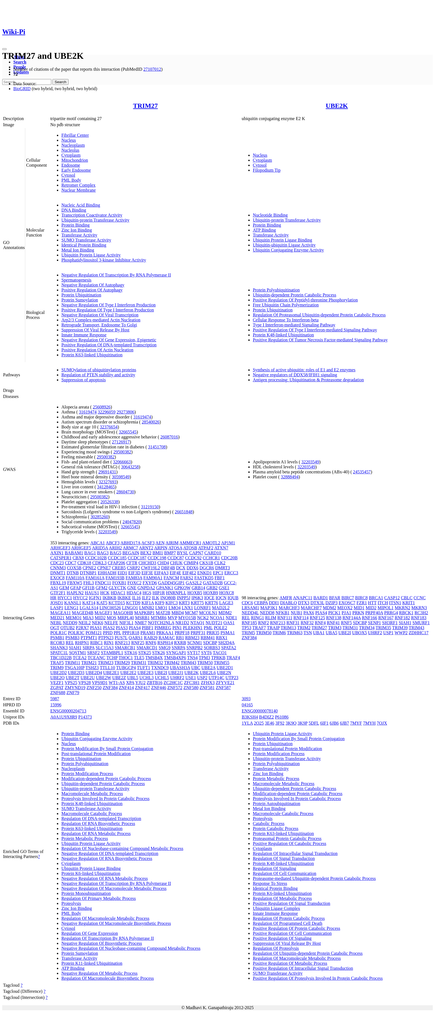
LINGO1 (130, 607)
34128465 (106, 486)
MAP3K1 (268, 607)
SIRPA (89, 647)
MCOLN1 (208, 612)
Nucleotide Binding (270, 215)
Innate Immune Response (84, 334)
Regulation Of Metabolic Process (282, 898)
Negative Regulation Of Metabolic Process (99, 973)
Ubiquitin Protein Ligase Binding (282, 240)
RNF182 (402, 617)
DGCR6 (206, 567)
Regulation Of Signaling (274, 868)
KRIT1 (408, 602)
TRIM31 (138, 662)
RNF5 (346, 622)
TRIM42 (172, 662)
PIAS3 (122, 627)
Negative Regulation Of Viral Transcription (99, 315)
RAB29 (150, 637)
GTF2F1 (57, 592)
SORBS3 (212, 647)
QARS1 (136, 637)
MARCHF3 (289, 607)
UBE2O (57, 677)
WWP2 (401, 632)
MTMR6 (158, 617)
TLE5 (139, 657)
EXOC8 (57, 577)
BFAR (334, 597)
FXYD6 (150, 582)
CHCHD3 (147, 562)
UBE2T (72, 677)
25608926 (101, 407)
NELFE (111, 622)
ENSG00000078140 (260, 711)
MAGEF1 (103, 612)
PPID (108, 632)
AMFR (286, 597)
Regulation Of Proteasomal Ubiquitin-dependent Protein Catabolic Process (319, 315)
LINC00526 (110, 607)
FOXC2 (134, 582)
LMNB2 (146, 607)
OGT (54, 627)
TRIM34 (367, 627)
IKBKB (110, 597)
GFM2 (102, 587)
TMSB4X (154, 657)
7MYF (356, 723)
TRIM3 (335, 627)
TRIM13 (288, 627)
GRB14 (198, 587)
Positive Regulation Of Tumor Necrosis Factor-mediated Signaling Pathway (320, 339)
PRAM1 (147, 632)
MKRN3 (419, 607)
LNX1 (187, 607)
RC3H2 (421, 612)
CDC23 (57, 562)
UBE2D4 (93, 672)
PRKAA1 (164, 632)
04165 (247, 704)
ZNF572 (174, 687)
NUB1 (296, 612)
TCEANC (96, 657)
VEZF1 (57, 682)
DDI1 (274, 602)
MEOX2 (345, 607)
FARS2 (186, 577)
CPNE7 (104, 567)
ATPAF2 (205, 547)
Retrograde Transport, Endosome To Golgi (99, 325)
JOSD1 (56, 602)
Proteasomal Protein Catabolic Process (287, 838)
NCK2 (203, 617)
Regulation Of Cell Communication (284, 873)
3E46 (269, 723)
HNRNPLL (176, 592)
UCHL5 (162, 677)
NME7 (141, 622)
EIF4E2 (189, 572)
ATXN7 (221, 547)
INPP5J (183, 597)
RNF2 (263, 622)
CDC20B (229, 557)
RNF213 (122, 642)
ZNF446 (158, 687)
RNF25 (137, 642)
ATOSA (175, 547)
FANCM (171, 577)
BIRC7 (348, 597)
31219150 (150, 506)
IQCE (209, 597)
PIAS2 (109, 627)
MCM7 (191, 612)
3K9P (302, 723)
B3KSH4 (250, 717)
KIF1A (147, 602)
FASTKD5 (203, 577)
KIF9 (160, 602)
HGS (147, 592)
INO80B (168, 597)
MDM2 (225, 612)
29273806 (125, 412)
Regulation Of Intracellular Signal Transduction (295, 853)
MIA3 (88, 617)
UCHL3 (146, 677)
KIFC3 (171, 602)
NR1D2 (182, 622)
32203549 (107, 531)
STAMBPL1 (112, 652)
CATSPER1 (60, 557)
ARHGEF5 (81, 547)
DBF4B (168, 567)
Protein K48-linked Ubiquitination (283, 334)
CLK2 (220, 562)
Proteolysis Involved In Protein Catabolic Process (105, 798)
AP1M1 (228, 542)
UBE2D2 (58, 672)
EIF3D (134, 572)
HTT (372, 602)
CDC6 (247, 602)
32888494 (290, 476)
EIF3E (147, 572)
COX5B (74, 567)
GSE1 (224, 587)
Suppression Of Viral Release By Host (95, 330)
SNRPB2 (194, 647)
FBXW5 (74, 582)
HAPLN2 (75, 592)
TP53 (246, 627)
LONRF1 (202, 607)
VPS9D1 (100, 682)
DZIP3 (331, 602)
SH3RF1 (390, 622)
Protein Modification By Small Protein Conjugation (107, 748)
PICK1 (334, 612)
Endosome (70, 165)
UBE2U (87, 677)
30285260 (99, 516)
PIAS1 (96, 627)
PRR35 (212, 632)
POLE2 (220, 627)
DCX (181, 567)
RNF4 (320, 622)
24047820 (131, 521)
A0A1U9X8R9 (63, 717)
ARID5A (100, 547)
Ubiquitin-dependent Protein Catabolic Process (294, 295)
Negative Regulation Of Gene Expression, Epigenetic (108, 339)
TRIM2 (303, 627)
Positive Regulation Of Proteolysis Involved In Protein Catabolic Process (318, 978)
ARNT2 (146, 547)
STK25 (144, 652)
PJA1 (346, 612)
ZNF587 (223, 687)
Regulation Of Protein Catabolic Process (289, 918)
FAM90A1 (153, 577)
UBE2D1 (225, 667)
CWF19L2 (150, 567)
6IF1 (324, 723)
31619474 (88, 412)
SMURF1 (421, 622)
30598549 (121, 476)
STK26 (158, 652)
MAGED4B (82, 612)
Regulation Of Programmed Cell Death (287, 923)
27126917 (121, 442)
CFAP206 (116, 562)
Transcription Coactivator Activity (91, 215)
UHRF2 (177, 677)
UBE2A (208, 667)
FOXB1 (119, 582)
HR (53, 597)
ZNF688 (57, 692)
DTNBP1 (88, 572)
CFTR (131, 562)
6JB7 (344, 723)
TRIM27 (145, 105)
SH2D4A (226, 642)
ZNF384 (110, 687)
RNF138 (333, 617)
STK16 (130, 652)
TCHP (111, 657)
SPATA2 (228, 647)
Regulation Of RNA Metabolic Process (96, 833)
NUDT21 (214, 622)
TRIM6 (279, 632)
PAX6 (309, 612)
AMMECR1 (190, 542)
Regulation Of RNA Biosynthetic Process (98, 823)
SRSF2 (93, 652)
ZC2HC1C (173, 682)
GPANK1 (164, 587)
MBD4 (177, 612)
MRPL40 (125, 617)
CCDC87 (176, 557)
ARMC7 (130, 547)
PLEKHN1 (193, 627)
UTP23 (232, 677)
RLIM (270, 617)
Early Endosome (76, 170)
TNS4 (192, 657)
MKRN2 (402, 607)
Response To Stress (270, 883)
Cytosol (68, 175)
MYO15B (187, 617)
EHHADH (107, 572)
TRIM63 (294, 632)
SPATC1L (59, 652)
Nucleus (68, 140)
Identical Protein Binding (83, 245)
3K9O (290, 723)
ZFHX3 (208, 682)
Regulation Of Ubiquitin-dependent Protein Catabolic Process (308, 953)
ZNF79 (72, 692)
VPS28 (84, 682)
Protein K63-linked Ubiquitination (91, 354)
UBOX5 (359, 632)
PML (208, 627)
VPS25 (71, 682)
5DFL (313, 723)
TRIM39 (400, 627)
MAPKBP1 (144, 612)
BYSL (182, 552)
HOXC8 (226, 592)
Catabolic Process (268, 823)
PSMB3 (72, 637)
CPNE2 (89, 567)
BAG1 (90, 552)
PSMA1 (228, 632)
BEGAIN (130, 552)
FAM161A (94, 577)
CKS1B (206, 562)
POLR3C (76, 632)
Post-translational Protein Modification (96, 753)
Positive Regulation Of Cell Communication (292, 933)
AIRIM (171, 542)
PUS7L (121, 637)
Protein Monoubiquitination (86, 893)
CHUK (176, 562)
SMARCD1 (147, 647)
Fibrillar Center (75, 135)
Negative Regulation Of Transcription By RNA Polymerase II (116, 275)
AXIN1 (57, 552)
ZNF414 (126, 687)
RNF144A (352, 617)
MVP (172, 617)
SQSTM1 (77, 652)
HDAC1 (118, 592)
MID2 (100, 617)
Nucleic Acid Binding (80, 205)
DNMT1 (57, 572)
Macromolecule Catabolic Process (91, 813)
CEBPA (261, 602)
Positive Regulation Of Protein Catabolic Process (296, 928)
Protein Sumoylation (79, 300)
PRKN (358, 612)
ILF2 (146, 597)
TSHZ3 (92, 667)
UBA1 (319, 632)
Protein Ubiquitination (81, 295)
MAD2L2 (220, 607)
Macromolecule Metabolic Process (92, 793)
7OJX (382, 723)
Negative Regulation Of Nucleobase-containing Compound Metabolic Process (130, 948)
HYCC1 (64, 597)
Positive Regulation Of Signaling (282, 938)
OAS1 (229, 622)
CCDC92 (193, 557)
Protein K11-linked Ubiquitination (91, 963)
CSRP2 (133, 567)
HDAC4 (134, 592)
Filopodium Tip (266, 170)
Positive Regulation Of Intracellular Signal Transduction (303, 968)
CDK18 (84, 562)
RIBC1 (96, 642)
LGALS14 (89, 607)
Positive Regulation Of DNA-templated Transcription (108, 344)
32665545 (127, 432)
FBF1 (219, 577)
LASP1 (56, 607)
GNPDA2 (146, 587)
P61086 (282, 717)
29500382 (122, 452)
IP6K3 (197, 597)
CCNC (420, 597)
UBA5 (331, 632)
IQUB (232, 597)
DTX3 (303, 602)
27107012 (152, 69)
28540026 (151, 422)
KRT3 (184, 602)
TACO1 (220, 652)
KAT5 (102, 602)
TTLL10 (107, 667)
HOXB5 (194, 592)
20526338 (109, 501)
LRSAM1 (250, 607)
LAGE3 (226, 602)
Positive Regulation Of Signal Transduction (291, 903)
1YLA (247, 723)
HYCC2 (80, 597)
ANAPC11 (302, 597)
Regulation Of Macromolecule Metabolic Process (105, 918)
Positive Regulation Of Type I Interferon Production (107, 310)
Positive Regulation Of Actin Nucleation (97, 349)
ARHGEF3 (60, 547)
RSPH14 (165, 642)
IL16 (136, 597)
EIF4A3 (161, 572)
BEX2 (145, 552)
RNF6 (150, 642)
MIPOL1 (386, 607)
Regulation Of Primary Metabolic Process (98, 898)
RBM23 (192, 637)
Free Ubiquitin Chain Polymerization (286, 305)
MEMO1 (74, 617)
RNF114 (301, 617)
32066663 (122, 462)
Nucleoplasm (73, 145)
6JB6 (334, 723)
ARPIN (161, 547)
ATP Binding (264, 230)
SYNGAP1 (176, 652)
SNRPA (178, 647)
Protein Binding (75, 225)
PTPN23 (105, 637)
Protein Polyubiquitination (276, 290)
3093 (246, 698)
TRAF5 (57, 662)
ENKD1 (204, 572)
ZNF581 (207, 687)
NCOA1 (217, 617)
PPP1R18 (130, 632)
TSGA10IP (74, 667)
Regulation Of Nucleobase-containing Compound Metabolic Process (122, 848)
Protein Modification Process (87, 773)
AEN (160, 542)
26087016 (169, 437)
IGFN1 (95, 597)
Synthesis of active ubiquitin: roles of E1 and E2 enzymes (304, 369)
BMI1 (158, 552)
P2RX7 (82, 627)
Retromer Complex (78, 185)
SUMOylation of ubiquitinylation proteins (98, 369)
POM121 (93, 632)
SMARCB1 (125, 647)
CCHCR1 (211, 557)
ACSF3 (148, 542)
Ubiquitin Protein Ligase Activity (91, 255)
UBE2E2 (128, 672)
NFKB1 (282, 612)
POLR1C (58, 632)
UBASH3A (180, 667)
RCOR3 (57, 642)
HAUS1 (92, 592)
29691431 (107, 471)
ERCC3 (231, 572)
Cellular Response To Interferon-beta (285, 320)
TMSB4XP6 (175, 657)
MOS (112, 617)
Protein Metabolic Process (84, 838)
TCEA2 (80, 657)
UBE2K (337, 105)
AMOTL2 (211, 542)
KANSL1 (72, 602)
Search (19, 62)
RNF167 (386, 617)
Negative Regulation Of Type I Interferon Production (108, 305)
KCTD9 (133, 602)
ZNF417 (142, 687)
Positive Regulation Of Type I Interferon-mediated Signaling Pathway (315, 330)
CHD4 (163, 562)
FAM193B (114, 577)
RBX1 (221, 637)
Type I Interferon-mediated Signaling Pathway (294, 325)
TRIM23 (105, 662)
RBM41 (208, 637)
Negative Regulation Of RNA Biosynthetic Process (106, 858)
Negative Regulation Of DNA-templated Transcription (109, 853)
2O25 (259, 723)
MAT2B (163, 612)
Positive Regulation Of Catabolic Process (289, 843)
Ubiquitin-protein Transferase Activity (95, 220)
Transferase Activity (79, 235)
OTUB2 (67, 627)
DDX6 (192, 567)
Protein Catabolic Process (275, 828)
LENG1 (71, 607)
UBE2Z (119, 677)
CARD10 (212, 552)
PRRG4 (391, 612)
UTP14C (216, 677)
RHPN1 (82, 642)
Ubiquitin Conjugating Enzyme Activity (288, 250)
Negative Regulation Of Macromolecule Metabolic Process (113, 888)
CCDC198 (157, 557)
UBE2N (224, 672)
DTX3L (317, 602)
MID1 (359, 607)
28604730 (125, 491)
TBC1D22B (61, 657)
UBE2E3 (145, 672)
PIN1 (177, 627)
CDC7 (70, 562)
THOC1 (125, 657)
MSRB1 (142, 617)
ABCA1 (97, 542)
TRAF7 (259, 627)
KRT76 (211, 602)
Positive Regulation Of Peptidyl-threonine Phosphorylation (305, 300)
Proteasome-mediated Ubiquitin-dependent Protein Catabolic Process (314, 878)
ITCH (383, 602)
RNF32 (307, 622)
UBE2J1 (175, 672)
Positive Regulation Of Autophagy (92, 290)
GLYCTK (117, 587)
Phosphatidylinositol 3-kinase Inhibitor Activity (103, 260)
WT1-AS (117, 682)
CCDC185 (117, 557)
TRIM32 (155, 662)
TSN (308, 632)
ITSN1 (395, 602)
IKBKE (124, 597)
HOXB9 (210, 592)
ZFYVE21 (225, 682)
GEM (64, 587)
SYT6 (206, 652)
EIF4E (175, 572)
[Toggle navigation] (4, 49)
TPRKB (218, 657)
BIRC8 (361, 597)
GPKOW (182, 587)
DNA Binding (73, 210)
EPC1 (218, 572)
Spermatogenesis (76, 280)
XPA (130, 682)
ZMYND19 (75, 687)
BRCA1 (376, 597)
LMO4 (174, 607)
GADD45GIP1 (171, 582)
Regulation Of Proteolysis (276, 948)
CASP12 (392, 597)
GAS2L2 (194, 582)
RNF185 (249, 622)
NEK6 (97, 622)
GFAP (75, 587)
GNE (131, 587)
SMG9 (165, 647)
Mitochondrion (74, 160)
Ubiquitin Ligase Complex (276, 908)
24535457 (362, 471)
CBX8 (78, 557)
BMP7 (170, 552)
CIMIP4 (191, 562)
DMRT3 (222, 567)
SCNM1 (194, 642)
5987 (54, 698)
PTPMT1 (89, 637)
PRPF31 (198, 632)
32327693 (108, 481)
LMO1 (161, 607)
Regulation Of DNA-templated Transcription (101, 818)
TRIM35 (383, 627)
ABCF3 (113, 542)
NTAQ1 (197, 622)
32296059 (106, 412)
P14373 (85, 717)
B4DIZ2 (266, 717)
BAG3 (103, 552)
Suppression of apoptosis (83, 379)
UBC (195, 667)
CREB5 (119, 567)
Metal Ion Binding (77, 250)
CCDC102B (96, 557)
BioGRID (22, 88)
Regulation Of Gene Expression (89, 933)
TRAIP (273, 627)
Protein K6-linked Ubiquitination (90, 873)
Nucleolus (70, 150)
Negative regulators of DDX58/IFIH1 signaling (295, 374)
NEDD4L (250, 612)
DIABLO (288, 602)
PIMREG (163, 627)
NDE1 (231, 617)
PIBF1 (147, 627)
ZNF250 (94, 687)
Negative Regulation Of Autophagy (92, 285)
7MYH (369, 723)
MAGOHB (123, 612)
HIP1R (159, 592)
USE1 (190, 677)
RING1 (257, 617)
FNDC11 (103, 582)
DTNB (73, 572)
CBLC (407, 597)
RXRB (180, 642)
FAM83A (134, 577)
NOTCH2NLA (161, 622)
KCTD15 (116, 602)
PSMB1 (57, 637)
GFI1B (88, 587)
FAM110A (75, 577)
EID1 (122, 572)
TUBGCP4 (126, 667)
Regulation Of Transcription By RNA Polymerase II (107, 938)
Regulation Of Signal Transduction (284, 858)
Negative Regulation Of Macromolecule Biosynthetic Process (116, 923)
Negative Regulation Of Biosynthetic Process (101, 943)
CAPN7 (196, 552)
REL (70, 642)
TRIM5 (248, 632)
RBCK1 (406, 612)
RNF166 (369, 617)
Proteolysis (71, 903)
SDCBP (210, 642)
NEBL (56, 622)
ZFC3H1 (192, 682)
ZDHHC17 (418, 632)
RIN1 (109, 642)
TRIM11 (72, 662)
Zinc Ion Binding (76, 230)
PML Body (71, 180)
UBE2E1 (111, 672)
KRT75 (197, 602)
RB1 (180, 637)
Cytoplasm (70, 155)
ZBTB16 (155, 682)
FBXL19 (58, 582)
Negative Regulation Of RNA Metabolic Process (104, 878)
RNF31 (293, 622)
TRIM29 (122, 662)
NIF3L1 (126, 622)
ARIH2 (115, 547)
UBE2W (103, 677)
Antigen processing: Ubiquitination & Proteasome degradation (308, 379)
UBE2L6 (208, 672)
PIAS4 (135, 627)
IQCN (221, 597)
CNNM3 (58, 567)
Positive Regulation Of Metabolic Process (290, 963)
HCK (105, 592)
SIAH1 (75, 647)
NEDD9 (70, 622)
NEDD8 (267, 612)
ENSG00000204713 (68, 711)
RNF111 (284, 617)
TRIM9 (57, 667)
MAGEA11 (60, 612)
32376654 (109, 427)
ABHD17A (130, 542)
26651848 (184, 511)
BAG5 (115, 552)
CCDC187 (137, 557)
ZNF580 (190, 687)
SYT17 (193, 652)
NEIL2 (85, 622)
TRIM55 (221, 662)
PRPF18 (182, 632)
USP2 (202, 677)
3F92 (279, 723)
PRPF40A (374, 612)
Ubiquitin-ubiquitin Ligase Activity (284, 245)
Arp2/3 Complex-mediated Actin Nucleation (100, 320)
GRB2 (212, 587)
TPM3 (204, 657)
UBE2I (161, 672)
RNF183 (418, 617)
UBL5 (132, 677)
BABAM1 (74, 552)
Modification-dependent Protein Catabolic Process (106, 778)
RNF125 (317, 617)
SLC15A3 (105, 647)
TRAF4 (233, 657)
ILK (155, 597)
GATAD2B (213, 582)
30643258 (130, 466)
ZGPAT (57, 687)
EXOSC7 (347, 602)
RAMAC (166, 637)
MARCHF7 (311, 607)
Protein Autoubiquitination (276, 803)
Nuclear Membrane (78, 190)
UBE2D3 (76, 672)
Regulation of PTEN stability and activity (98, 374)
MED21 (57, 617)
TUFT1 (143, 667)
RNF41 (333, 622)
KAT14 (88, 602)
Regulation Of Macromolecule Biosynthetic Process (107, 978)
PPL (117, 632)
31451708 (157, 447)
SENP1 (374, 622)
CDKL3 (99, 562)
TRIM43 (188, 662)
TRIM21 (89, 662)
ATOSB (190, 547)
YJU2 (140, 682)
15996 (55, 704)
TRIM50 (205, 662)
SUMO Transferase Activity (86, 240)
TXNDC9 (160, 667)
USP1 (388, 632)
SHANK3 (59, 647)
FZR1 (361, 602)
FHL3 (88, 582)
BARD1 (320, 597)
